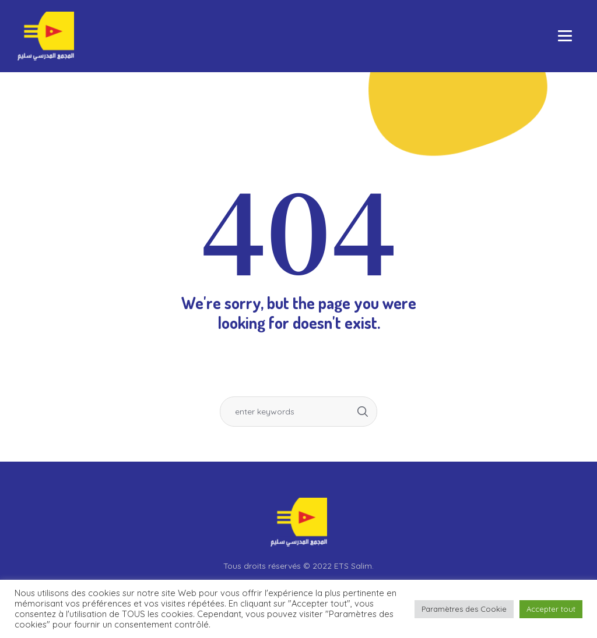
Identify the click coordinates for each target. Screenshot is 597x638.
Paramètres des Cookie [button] (464, 609)
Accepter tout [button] (550, 609)
